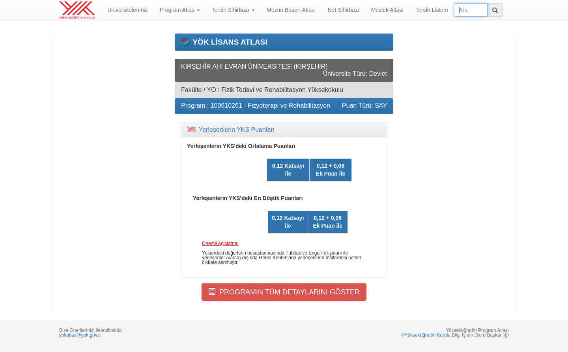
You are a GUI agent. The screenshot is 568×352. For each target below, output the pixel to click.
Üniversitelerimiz (127, 10)
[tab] (284, 129)
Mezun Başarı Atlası (291, 10)
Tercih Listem (431, 10)
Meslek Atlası (387, 10)
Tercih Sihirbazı (233, 10)
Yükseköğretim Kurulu (427, 335)
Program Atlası (180, 10)
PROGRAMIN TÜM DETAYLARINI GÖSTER (284, 292)
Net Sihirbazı (343, 10)
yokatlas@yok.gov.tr (80, 335)
